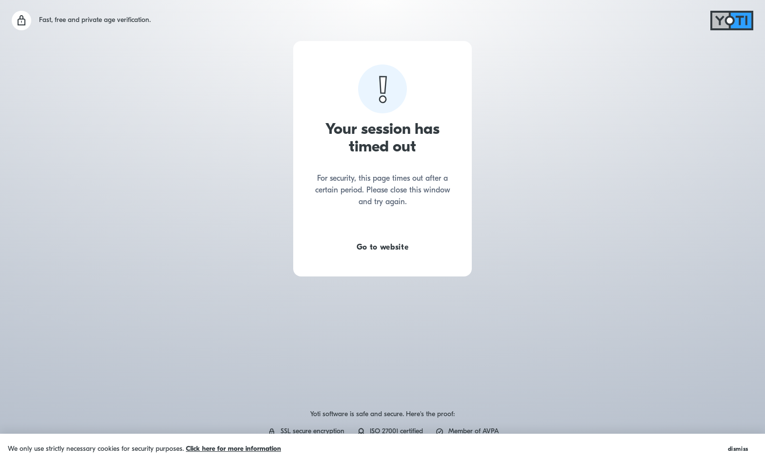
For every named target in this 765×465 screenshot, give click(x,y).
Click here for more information (233, 449)
